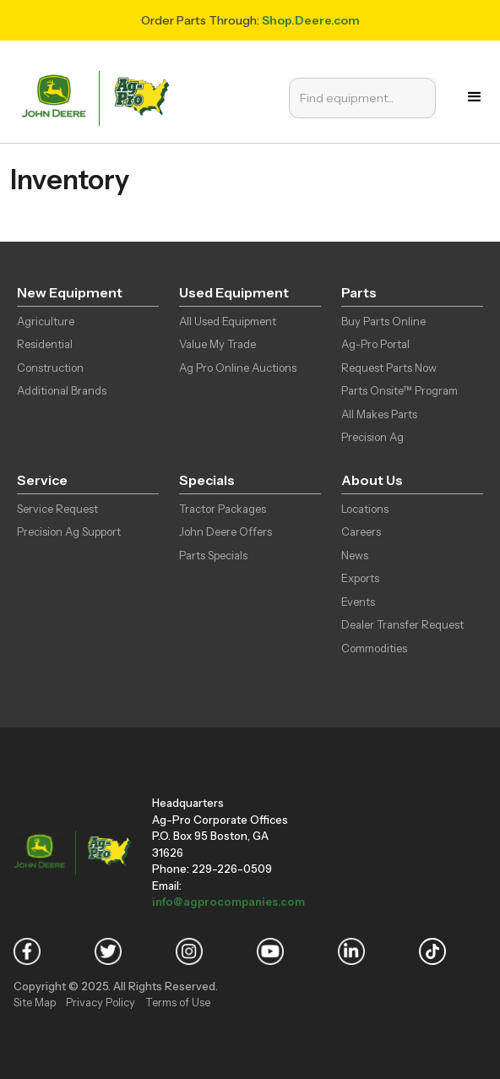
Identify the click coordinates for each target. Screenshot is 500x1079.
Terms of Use (177, 1002)
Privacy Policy (100, 1002)
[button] (474, 97)
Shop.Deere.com (311, 20)
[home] (99, 96)
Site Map (35, 1002)
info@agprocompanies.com (228, 901)
